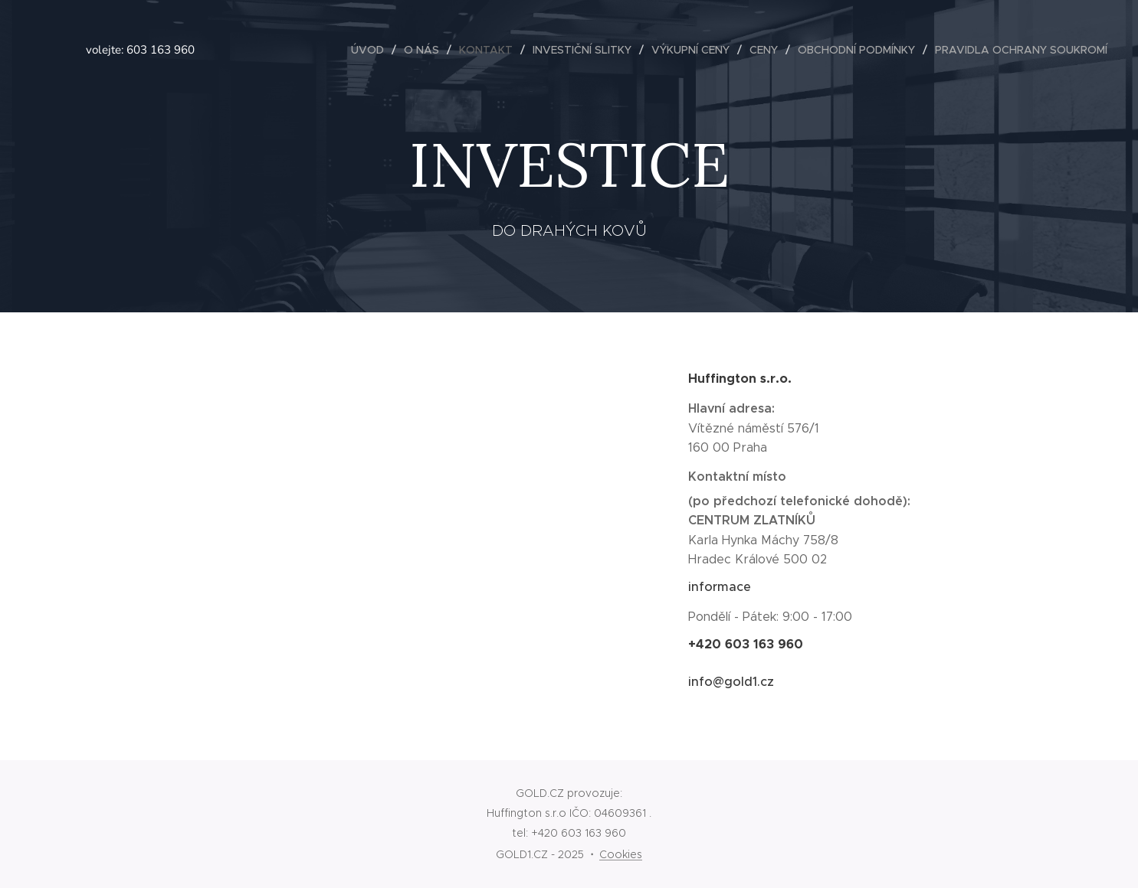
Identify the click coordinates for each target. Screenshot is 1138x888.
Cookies (620, 854)
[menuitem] (371, 50)
